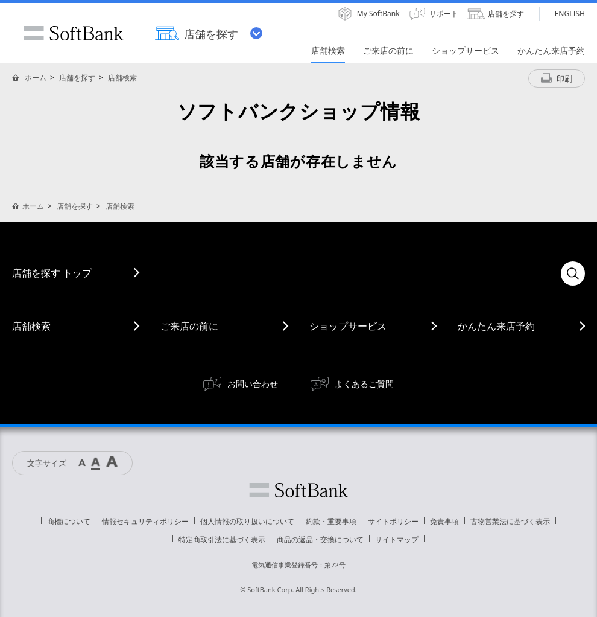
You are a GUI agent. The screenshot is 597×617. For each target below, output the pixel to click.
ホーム (35, 77)
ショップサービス (348, 326)
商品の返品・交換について (320, 539)
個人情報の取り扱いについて (247, 521)
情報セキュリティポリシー (145, 521)
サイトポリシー (393, 521)
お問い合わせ (252, 383)
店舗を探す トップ (52, 273)
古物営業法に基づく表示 (510, 521)
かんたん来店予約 (496, 326)
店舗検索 (122, 77)
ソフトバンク (298, 490)
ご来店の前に (189, 326)
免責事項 (444, 521)
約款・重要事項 (331, 521)
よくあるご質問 (364, 383)
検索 (573, 273)
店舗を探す (77, 77)
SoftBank (73, 33)
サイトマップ (397, 539)
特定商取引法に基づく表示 (221, 539)
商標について (68, 521)
